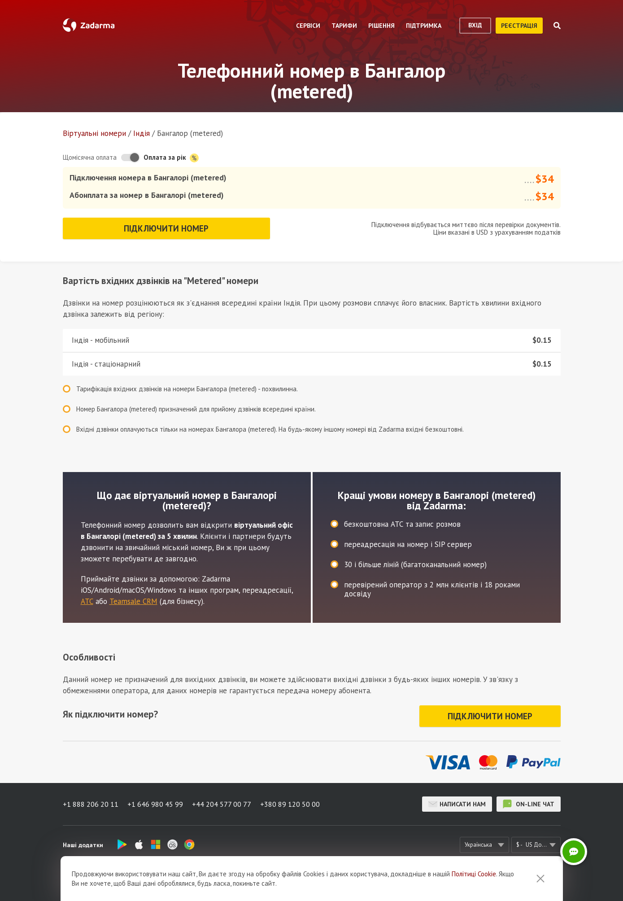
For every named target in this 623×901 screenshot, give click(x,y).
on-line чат (528, 804)
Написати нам (457, 804)
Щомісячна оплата (90, 157)
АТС (87, 601)
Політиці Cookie (474, 889)
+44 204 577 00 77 (221, 804)
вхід (475, 25)
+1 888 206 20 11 (90, 804)
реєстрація (519, 26)
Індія (141, 133)
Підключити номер (166, 228)
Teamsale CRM (133, 601)
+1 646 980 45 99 (155, 804)
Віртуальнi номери (94, 133)
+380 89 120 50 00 (290, 804)
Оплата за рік (171, 157)
